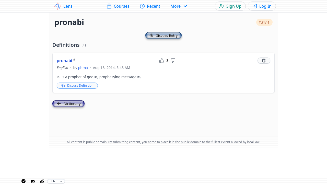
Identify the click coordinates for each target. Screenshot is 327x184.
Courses (118, 6)
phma (83, 67)
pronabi (66, 60)
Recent (150, 6)
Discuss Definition (77, 85)
